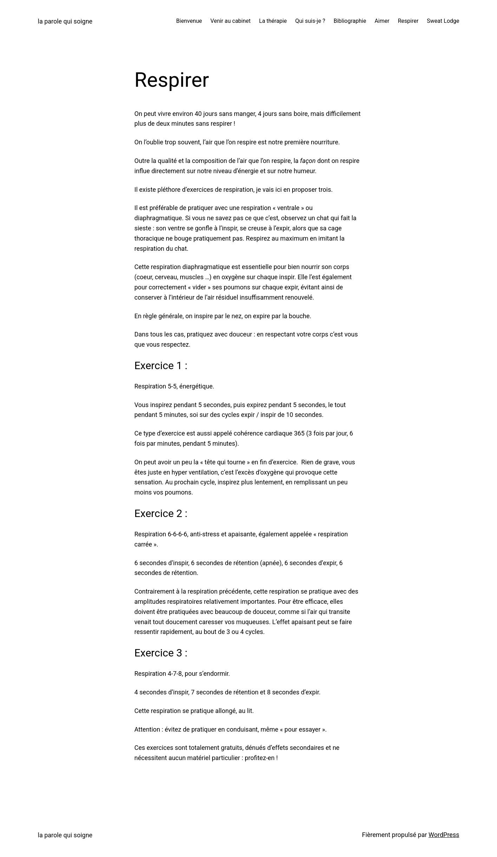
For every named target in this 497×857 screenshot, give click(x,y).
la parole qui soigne (65, 21)
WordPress (444, 834)
